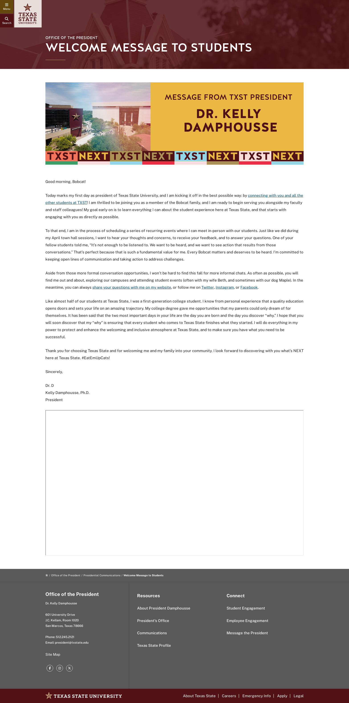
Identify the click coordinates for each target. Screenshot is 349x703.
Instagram (225, 287)
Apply (282, 696)
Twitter (207, 287)
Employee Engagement (247, 620)
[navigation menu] (6, 6)
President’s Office (153, 620)
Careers (229, 696)
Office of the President (71, 37)
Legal (299, 696)
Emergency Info (256, 696)
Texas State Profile (154, 645)
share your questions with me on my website (131, 287)
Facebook (249, 287)
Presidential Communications (101, 575)
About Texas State (199, 696)
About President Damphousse (163, 608)
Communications (152, 633)
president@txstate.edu (72, 642)
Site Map (52, 654)
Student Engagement (246, 608)
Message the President (247, 633)
